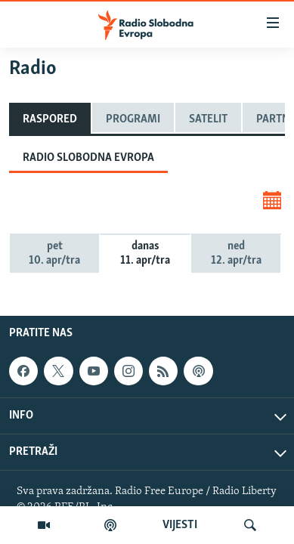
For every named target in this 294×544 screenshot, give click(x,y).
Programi (133, 119)
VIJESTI (179, 525)
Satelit (208, 119)
